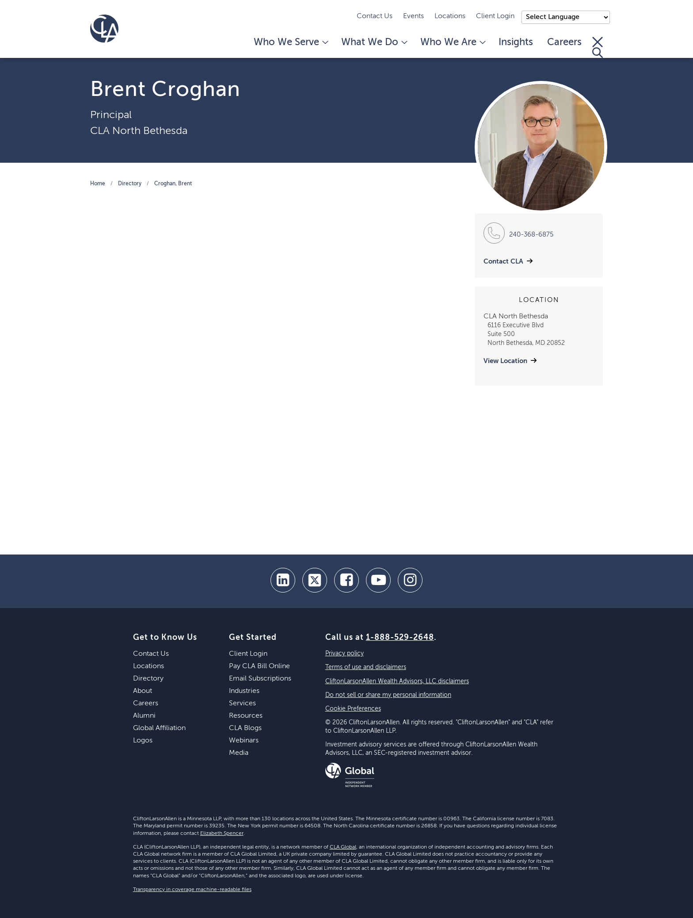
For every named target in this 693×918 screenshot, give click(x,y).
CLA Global (343, 847)
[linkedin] (282, 580)
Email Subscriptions (260, 678)
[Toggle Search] (597, 47)
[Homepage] (104, 28)
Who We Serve (290, 42)
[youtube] (378, 580)
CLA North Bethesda (138, 131)
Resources (246, 715)
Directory (129, 184)
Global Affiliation (159, 728)
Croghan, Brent (173, 184)
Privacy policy (344, 653)
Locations (449, 16)
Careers (564, 42)
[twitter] (314, 580)
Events (413, 16)
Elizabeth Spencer (222, 833)
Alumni (144, 715)
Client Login (495, 16)
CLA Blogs (245, 728)
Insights (516, 42)
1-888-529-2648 (400, 638)
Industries (244, 691)
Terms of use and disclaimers (365, 667)
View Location (505, 361)
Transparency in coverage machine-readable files (192, 889)
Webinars (244, 740)
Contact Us (374, 16)
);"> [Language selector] (566, 17)
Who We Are (452, 42)
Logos (142, 740)
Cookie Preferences (353, 709)
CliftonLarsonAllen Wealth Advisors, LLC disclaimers (397, 681)
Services (242, 703)
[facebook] (346, 580)
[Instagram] (410, 580)
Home (97, 184)
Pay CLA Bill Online (259, 666)
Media (238, 753)
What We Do (373, 42)
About (142, 691)
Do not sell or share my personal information (388, 695)
